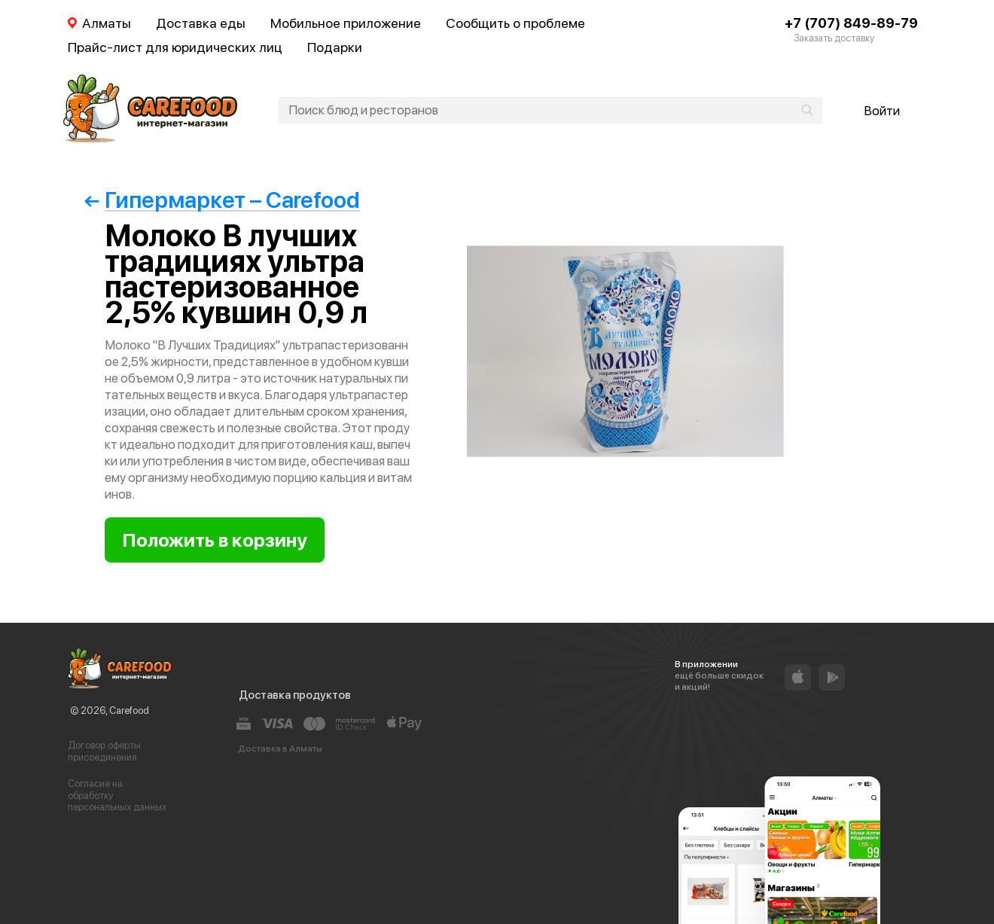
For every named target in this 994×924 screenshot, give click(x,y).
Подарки (334, 47)
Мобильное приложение (345, 23)
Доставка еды (200, 23)
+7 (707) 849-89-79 (851, 23)
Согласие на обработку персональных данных (117, 795)
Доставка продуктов (295, 695)
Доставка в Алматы (280, 748)
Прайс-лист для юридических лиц (175, 47)
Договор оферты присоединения (104, 751)
